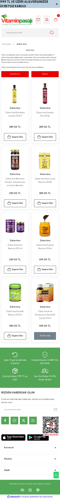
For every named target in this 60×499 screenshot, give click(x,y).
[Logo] (17, 20)
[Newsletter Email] (30, 409)
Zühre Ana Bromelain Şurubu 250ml (15, 114)
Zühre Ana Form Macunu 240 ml (15, 247)
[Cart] (56, 19)
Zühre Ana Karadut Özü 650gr (45, 114)
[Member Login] (47, 20)
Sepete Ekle (15, 137)
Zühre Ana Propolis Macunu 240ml (45, 247)
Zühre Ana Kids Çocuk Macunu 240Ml (45, 180)
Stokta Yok (45, 335)
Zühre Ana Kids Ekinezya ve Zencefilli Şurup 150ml (45, 314)
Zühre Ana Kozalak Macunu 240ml (15, 313)
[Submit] (55, 409)
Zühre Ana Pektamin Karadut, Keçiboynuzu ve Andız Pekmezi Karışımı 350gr (15, 182)
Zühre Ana (22, 44)
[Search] (30, 32)
